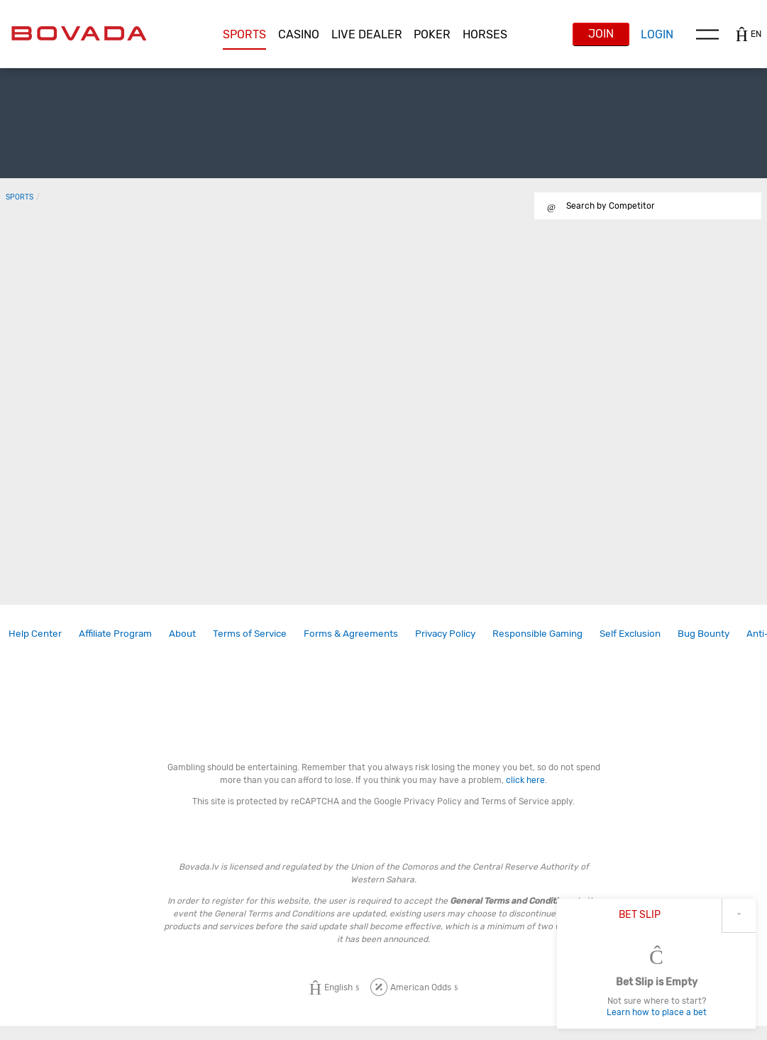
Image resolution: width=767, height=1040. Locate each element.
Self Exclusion (630, 633)
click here (525, 780)
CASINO (298, 34)
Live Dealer (366, 34)
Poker (432, 34)
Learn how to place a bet (657, 1012)
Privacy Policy (445, 633)
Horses (485, 34)
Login (657, 34)
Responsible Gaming (537, 633)
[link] (35, 634)
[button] (244, 35)
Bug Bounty (703, 633)
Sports (244, 34)
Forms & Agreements (351, 633)
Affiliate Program (115, 633)
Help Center (35, 633)
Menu (707, 34)
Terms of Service (250, 633)
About (182, 633)
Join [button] (601, 33)
